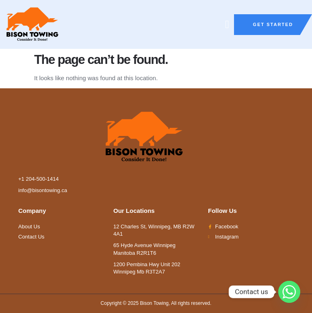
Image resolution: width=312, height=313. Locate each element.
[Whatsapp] (289, 292)
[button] (227, 24)
